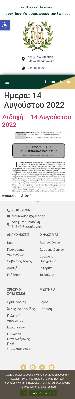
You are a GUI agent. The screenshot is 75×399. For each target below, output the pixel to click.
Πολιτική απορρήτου (43, 393)
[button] (5, 25)
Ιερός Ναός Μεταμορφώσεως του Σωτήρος (37, 14)
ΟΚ (23, 393)
